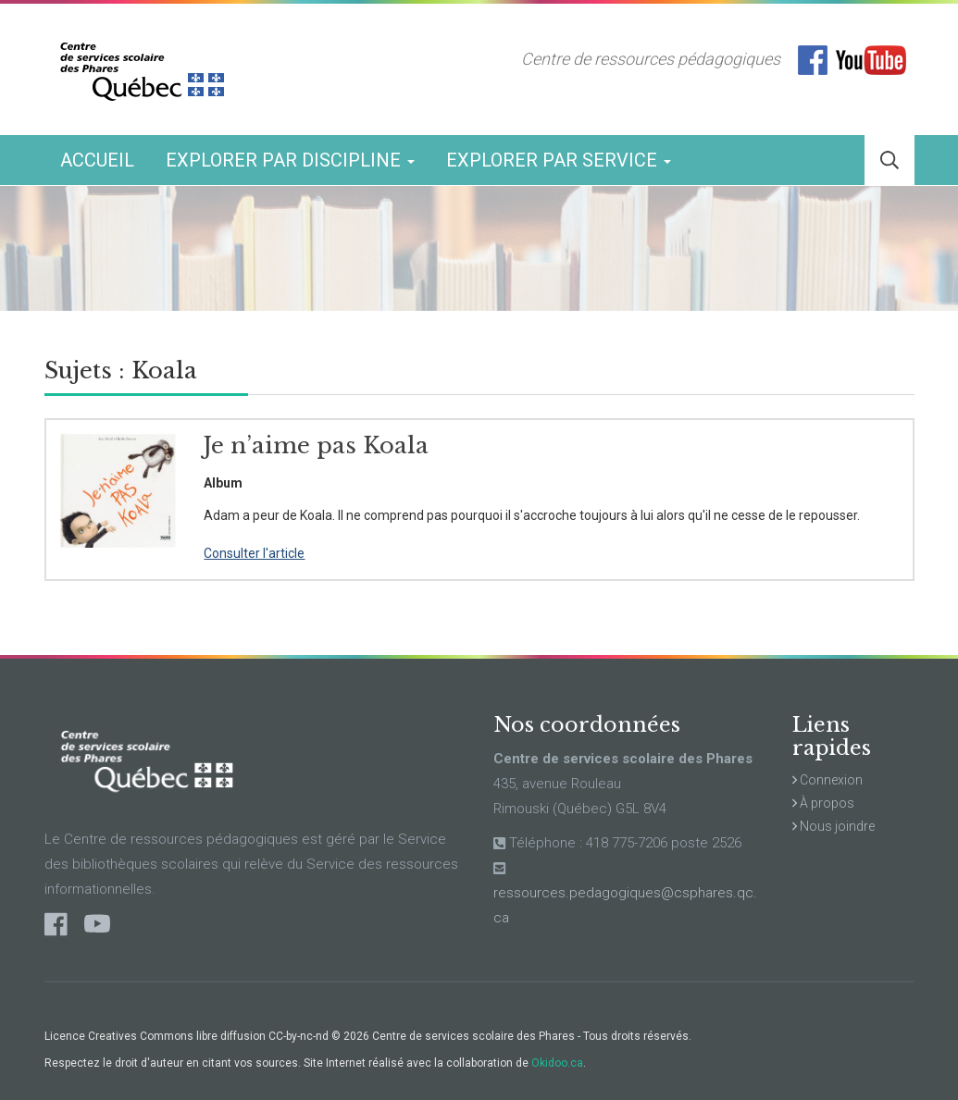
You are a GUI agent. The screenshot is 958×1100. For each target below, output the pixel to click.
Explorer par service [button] (558, 160)
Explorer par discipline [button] (290, 160)
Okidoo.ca (557, 1063)
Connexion (827, 779)
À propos (823, 803)
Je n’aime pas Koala (316, 445)
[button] (889, 160)
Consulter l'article (254, 553)
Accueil (97, 160)
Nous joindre (833, 826)
